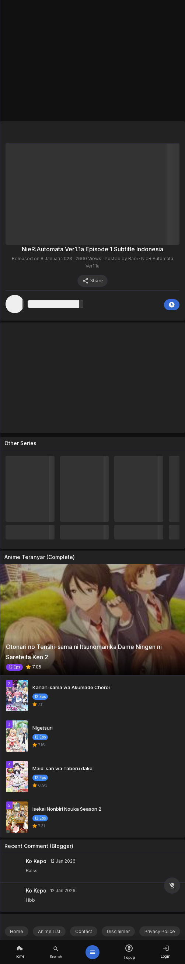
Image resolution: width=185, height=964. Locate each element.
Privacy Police (159, 931)
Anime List (49, 931)
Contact (83, 931)
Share (92, 280)
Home (16, 931)
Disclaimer (118, 931)
